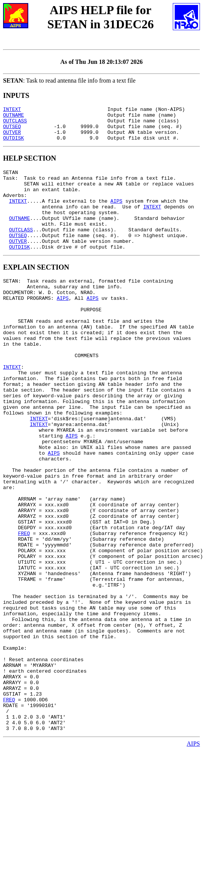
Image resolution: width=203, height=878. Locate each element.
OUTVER (12, 137)
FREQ (24, 607)
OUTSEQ (12, 130)
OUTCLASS (15, 123)
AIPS (116, 214)
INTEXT (12, 110)
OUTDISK (13, 144)
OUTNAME (13, 117)
